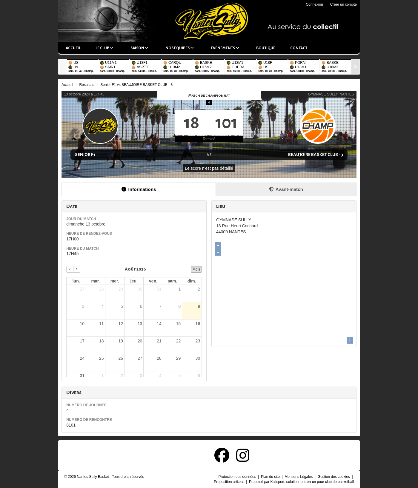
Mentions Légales (299, 477)
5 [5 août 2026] (122, 306)
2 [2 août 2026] (199, 289)
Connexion (314, 4)
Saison (139, 48)
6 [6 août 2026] (141, 306)
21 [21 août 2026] (159, 341)
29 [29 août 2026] (178, 358)
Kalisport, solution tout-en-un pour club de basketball (312, 482)
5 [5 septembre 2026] (179, 375)
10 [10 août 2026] (82, 323)
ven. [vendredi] (153, 281)
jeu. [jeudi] (134, 281)
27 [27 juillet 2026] (82, 289)
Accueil (73, 48)
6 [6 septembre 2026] (199, 375)
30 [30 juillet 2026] (140, 289)
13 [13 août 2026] (140, 323)
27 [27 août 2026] (140, 358)
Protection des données (238, 477)
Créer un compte (343, 4)
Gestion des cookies (334, 477)
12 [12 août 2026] (120, 323)
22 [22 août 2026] (178, 341)
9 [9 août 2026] (199, 306)
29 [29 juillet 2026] (120, 289)
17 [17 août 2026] (82, 341)
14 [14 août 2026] (159, 323)
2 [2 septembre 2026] (122, 375)
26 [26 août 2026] (120, 358)
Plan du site (271, 477)
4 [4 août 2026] (103, 306)
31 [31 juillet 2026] (159, 289)
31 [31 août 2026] (82, 375)
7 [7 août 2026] (160, 306)
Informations (139, 189)
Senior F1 (85, 154)
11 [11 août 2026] (101, 323)
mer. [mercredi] (114, 281)
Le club (104, 48)
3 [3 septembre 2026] (141, 375)
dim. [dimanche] (192, 281)
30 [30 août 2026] (198, 358)
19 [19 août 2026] (120, 341)
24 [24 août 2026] (82, 358)
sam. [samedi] (172, 281)
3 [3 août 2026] (83, 306)
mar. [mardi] (95, 281)
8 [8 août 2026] (179, 306)
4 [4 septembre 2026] (160, 375)
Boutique (265, 48)
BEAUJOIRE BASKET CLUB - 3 (315, 154)
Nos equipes (179, 48)
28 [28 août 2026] (159, 358)
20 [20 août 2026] (140, 341)
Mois (196, 269)
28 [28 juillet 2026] (101, 289)
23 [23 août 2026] (198, 341)
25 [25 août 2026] (101, 358)
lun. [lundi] (76, 281)
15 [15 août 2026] (178, 323)
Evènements (225, 48)
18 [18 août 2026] (101, 341)
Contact (298, 48)
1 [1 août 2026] (179, 289)
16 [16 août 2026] (198, 323)
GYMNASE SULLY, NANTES (331, 94)
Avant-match (286, 189)
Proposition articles (229, 482)
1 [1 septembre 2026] (103, 375)
